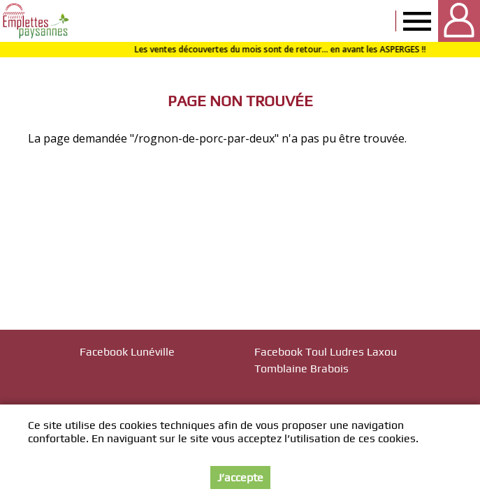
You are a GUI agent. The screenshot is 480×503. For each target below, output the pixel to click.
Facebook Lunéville (127, 351)
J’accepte (240, 477)
